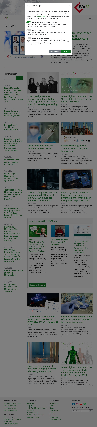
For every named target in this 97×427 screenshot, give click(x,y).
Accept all (66, 51)
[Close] (69, 5)
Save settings (54, 51)
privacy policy (41, 16)
